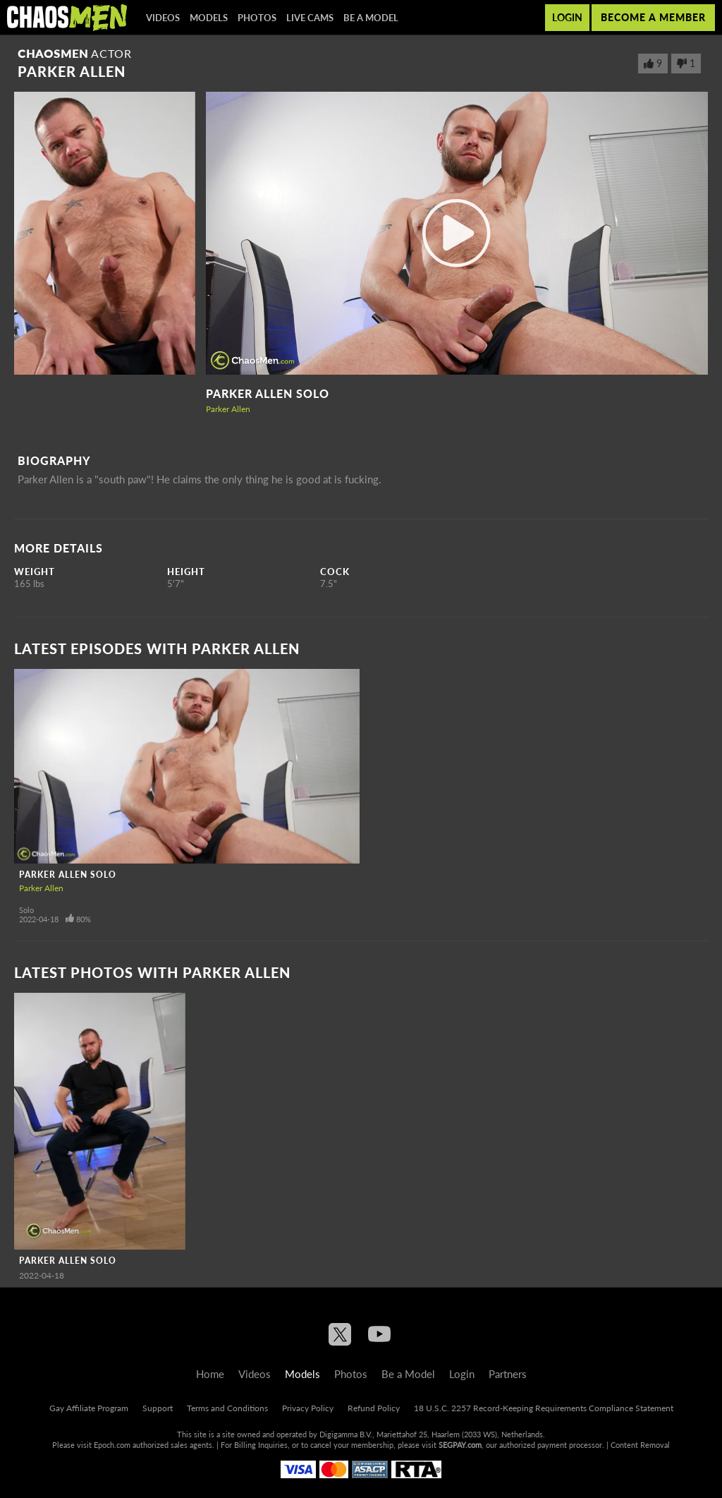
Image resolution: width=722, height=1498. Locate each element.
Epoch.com (112, 1444)
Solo (26, 909)
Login (567, 17)
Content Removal (640, 1444)
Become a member (653, 17)
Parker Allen (228, 409)
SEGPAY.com (460, 1444)
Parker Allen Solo (267, 393)
